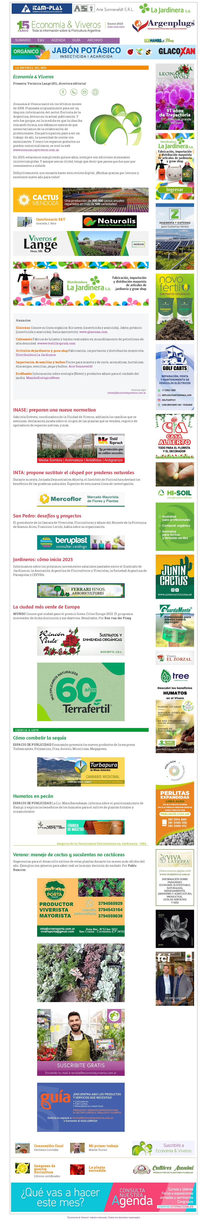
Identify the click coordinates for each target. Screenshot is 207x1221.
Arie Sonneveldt (81, 366)
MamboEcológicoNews (43, 378)
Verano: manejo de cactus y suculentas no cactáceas (69, 854)
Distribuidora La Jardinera (36, 355)
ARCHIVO (95, 40)
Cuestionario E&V (50, 219)
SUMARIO (23, 40)
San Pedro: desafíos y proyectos (47, 516)
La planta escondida (97, 1169)
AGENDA (58, 40)
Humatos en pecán (33, 796)
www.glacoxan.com (93, 332)
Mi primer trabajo (103, 1145)
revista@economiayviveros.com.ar (127, 392)
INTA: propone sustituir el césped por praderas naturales (73, 472)
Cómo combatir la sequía (39, 738)
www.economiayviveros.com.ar (36, 150)
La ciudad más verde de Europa (46, 607)
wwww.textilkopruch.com (56, 343)
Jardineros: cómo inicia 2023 (43, 559)
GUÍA (76, 40)
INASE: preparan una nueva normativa (54, 410)
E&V (41, 40)
